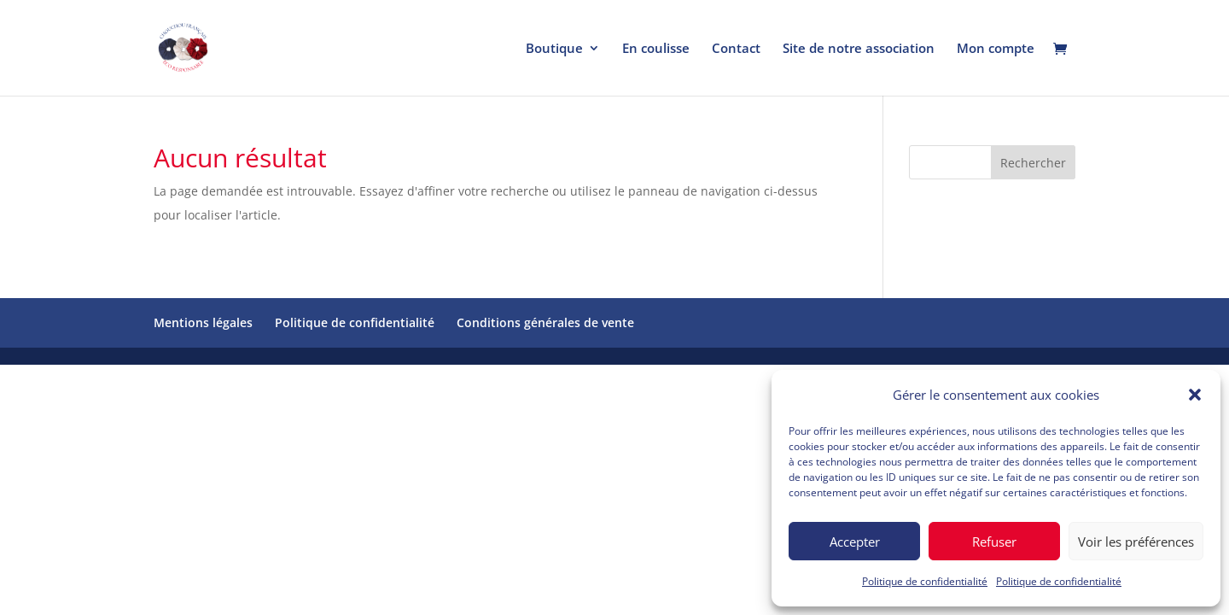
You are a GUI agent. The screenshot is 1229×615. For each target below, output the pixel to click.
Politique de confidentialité (924, 581)
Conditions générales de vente (545, 322)
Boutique (554, 49)
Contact (736, 49)
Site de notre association (859, 49)
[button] (1194, 394)
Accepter (855, 541)
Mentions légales (203, 322)
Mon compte (995, 49)
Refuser (994, 541)
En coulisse (656, 49)
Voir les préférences (1136, 541)
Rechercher (1033, 163)
